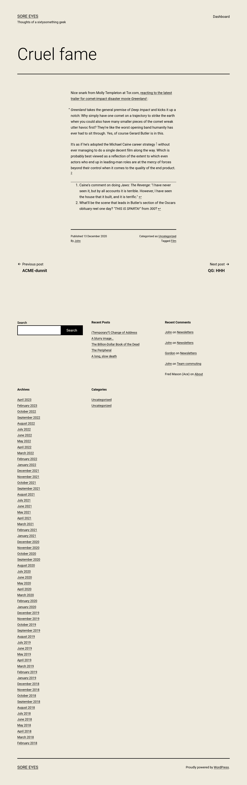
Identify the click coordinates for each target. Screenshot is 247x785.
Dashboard (221, 17)
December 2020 (28, 542)
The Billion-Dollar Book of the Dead (115, 344)
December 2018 (28, 684)
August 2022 (26, 423)
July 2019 (24, 642)
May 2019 (24, 654)
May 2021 (24, 512)
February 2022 (27, 459)
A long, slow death (104, 356)
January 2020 (26, 607)
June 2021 (24, 506)
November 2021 (28, 477)
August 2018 (26, 707)
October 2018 (26, 695)
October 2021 (26, 482)
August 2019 (26, 636)
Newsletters (185, 332)
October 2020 (26, 553)
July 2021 (24, 500)
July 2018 (24, 713)
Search (22, 322)
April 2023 (24, 400)
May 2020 (24, 583)
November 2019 (28, 619)
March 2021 (25, 524)
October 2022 (26, 411)
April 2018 (24, 731)
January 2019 (26, 678)
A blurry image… (103, 338)
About (199, 374)
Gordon (170, 353)
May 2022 (24, 441)
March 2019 (25, 666)
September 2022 (28, 417)
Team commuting (189, 363)
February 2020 (27, 601)
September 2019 (28, 630)
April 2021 (24, 518)
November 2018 (28, 690)
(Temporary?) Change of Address (114, 332)
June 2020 (24, 577)
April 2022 (24, 447)
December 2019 (28, 613)
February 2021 (27, 530)
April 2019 (24, 660)
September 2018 (28, 701)
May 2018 (24, 725)
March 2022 (25, 453)
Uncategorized (167, 236)
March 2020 (25, 595)
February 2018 (27, 743)
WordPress (221, 767)
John (78, 241)
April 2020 (24, 589)
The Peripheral (101, 350)
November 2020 (28, 548)
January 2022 (26, 465)
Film (173, 241)
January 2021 (26, 536)
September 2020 (28, 559)
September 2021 (28, 488)
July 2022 (24, 429)
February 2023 (27, 405)
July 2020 (24, 571)
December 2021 (28, 470)
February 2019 (27, 672)
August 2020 (26, 565)
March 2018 (25, 737)
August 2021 (26, 494)
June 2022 (24, 435)
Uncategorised (102, 400)
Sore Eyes (27, 16)
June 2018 (24, 719)
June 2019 (24, 648)
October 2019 (26, 624)
